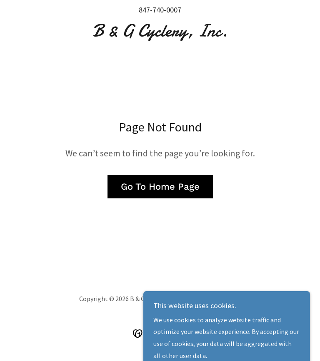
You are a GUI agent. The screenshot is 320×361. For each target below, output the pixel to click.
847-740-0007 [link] (160, 10)
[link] (160, 34)
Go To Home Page (160, 186)
